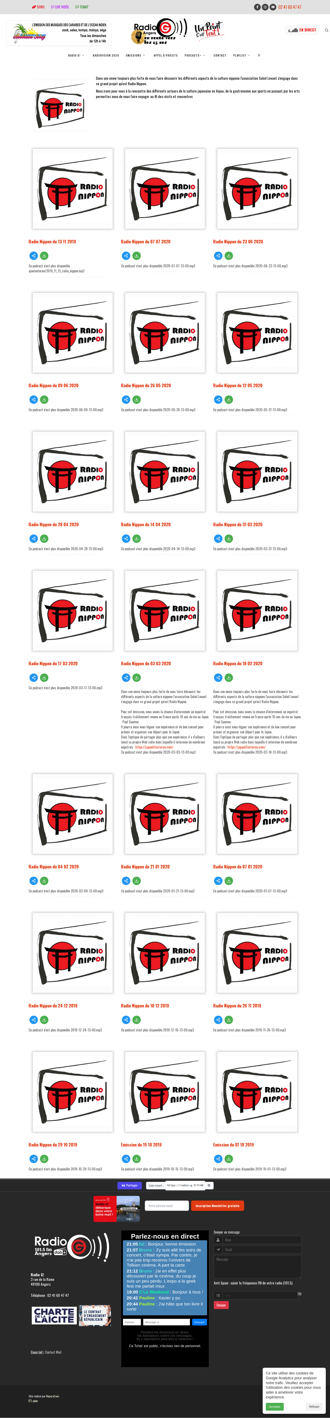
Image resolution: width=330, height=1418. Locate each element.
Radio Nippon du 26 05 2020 (146, 385)
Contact (220, 55)
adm (33, 1401)
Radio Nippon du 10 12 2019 (145, 1005)
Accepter (275, 1406)
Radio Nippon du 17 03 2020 (53, 663)
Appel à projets (166, 55)
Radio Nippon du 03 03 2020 (146, 663)
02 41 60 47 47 (289, 7)
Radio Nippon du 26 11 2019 (237, 1005)
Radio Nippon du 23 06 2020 (238, 241)
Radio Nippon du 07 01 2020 (237, 866)
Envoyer (221, 1305)
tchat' (82, 6)
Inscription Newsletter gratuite (218, 1205)
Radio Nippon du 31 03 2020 (237, 524)
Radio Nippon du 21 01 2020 (145, 866)
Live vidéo (60, 6)
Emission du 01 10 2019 (233, 1144)
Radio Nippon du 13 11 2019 (52, 241)
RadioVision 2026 (106, 55)
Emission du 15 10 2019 (141, 1144)
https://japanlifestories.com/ (154, 747)
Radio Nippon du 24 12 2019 (53, 1005)
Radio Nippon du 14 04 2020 (146, 524)
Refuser (314, 1406)
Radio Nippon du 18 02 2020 (237, 663)
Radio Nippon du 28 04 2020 (54, 524)
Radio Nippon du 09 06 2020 (54, 385)
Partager (130, 1186)
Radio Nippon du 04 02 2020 (54, 866)
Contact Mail (53, 1352)
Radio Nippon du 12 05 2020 (237, 385)
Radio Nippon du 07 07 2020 (145, 241)
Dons (38, 6)
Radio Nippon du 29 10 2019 (53, 1144)
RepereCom (52, 1396)
